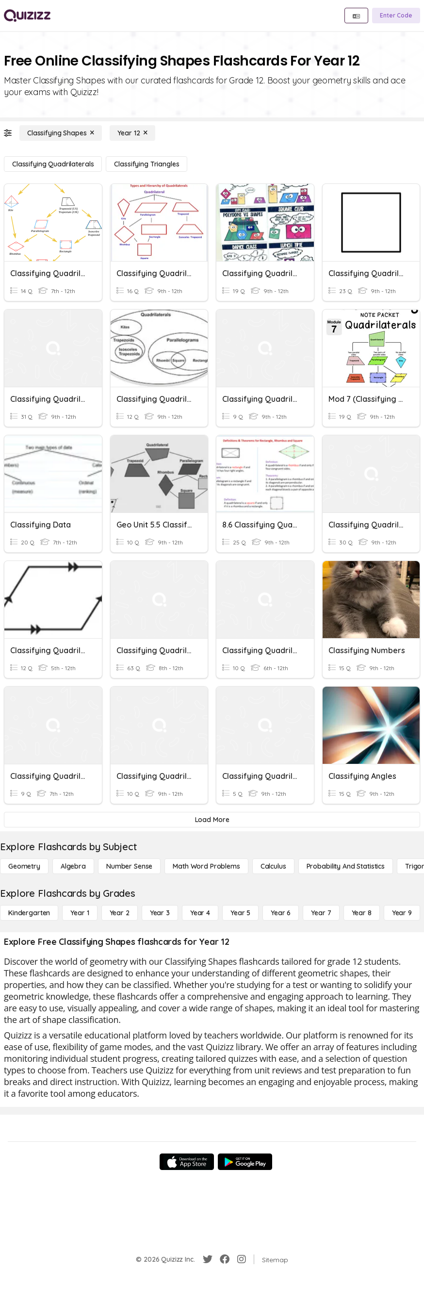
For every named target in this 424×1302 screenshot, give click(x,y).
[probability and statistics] (345, 866)
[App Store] (187, 1162)
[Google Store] (245, 1162)
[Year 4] (200, 913)
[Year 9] (402, 913)
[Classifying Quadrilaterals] (53, 164)
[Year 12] (132, 133)
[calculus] (273, 866)
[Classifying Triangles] (146, 164)
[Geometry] (24, 866)
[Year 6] (280, 913)
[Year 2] (119, 913)
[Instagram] (241, 1259)
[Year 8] (361, 913)
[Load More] (212, 819)
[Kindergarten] (29, 913)
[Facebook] (224, 1259)
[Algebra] (73, 866)
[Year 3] (160, 913)
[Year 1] (79, 913)
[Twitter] (207, 1259)
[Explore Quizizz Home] (27, 15)
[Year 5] (240, 913)
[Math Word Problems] (206, 866)
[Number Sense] (129, 866)
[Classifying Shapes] (60, 133)
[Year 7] (321, 913)
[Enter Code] (396, 15)
